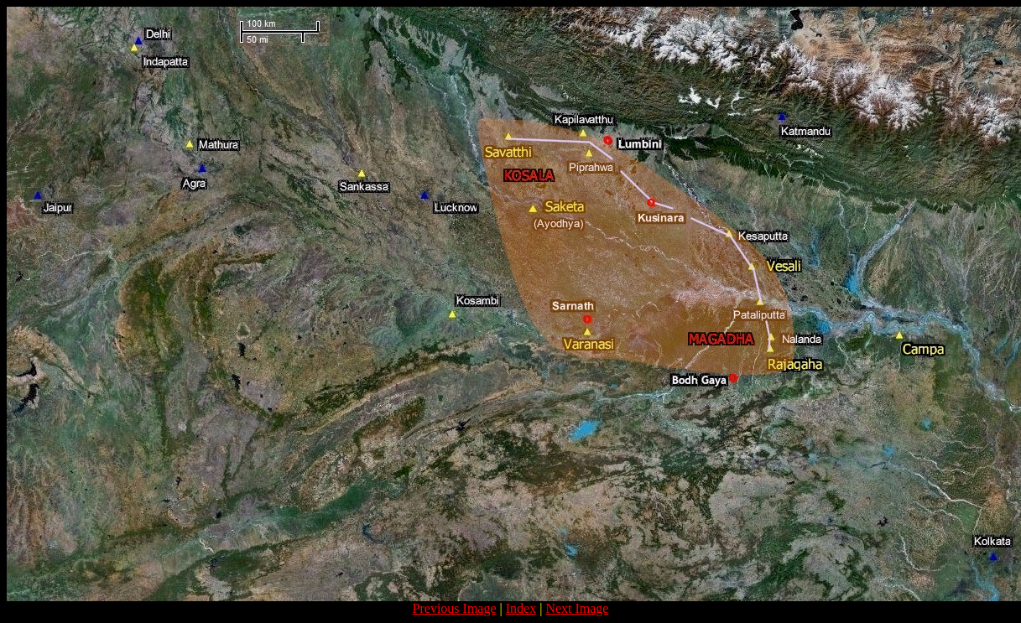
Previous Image (455, 608)
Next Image (576, 608)
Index (521, 608)
